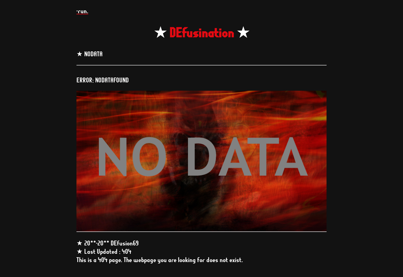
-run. (82, 11)
